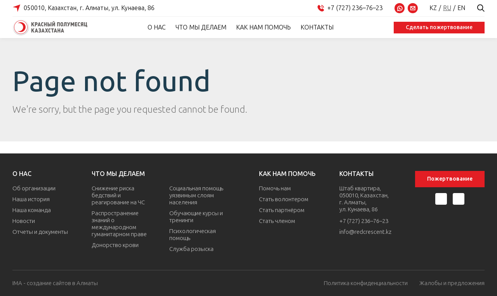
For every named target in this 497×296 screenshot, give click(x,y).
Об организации (34, 188)
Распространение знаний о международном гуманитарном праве (119, 224)
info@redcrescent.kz (365, 231)
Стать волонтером (283, 199)
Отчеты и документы (40, 231)
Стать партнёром (281, 210)
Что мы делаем (201, 27)
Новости (23, 221)
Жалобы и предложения (452, 283)
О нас (157, 27)
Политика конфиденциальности (366, 283)
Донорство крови (115, 245)
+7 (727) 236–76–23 (363, 221)
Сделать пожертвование (439, 27)
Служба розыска (191, 249)
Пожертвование (450, 179)
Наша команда (31, 210)
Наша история (31, 199)
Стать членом (277, 221)
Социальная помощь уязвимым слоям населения (196, 195)
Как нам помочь (263, 27)
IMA (17, 283)
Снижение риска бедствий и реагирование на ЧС (118, 195)
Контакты (317, 27)
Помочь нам (275, 188)
